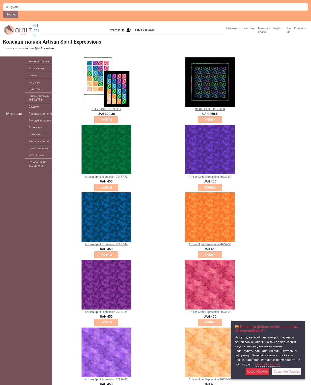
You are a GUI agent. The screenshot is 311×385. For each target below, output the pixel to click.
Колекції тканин (39, 61)
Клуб (276, 28)
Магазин (232, 28)
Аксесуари (35, 127)
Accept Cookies (257, 371)
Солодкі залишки (40, 120)
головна (7, 48)
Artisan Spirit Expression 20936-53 (210, 379)
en (35, 30)
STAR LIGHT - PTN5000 (210, 109)
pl (35, 35)
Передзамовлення (41, 113)
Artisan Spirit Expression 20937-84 (106, 311)
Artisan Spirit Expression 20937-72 (106, 176)
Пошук (11, 14)
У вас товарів (145, 29)
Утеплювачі (36, 155)
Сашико (34, 106)
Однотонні (35, 89)
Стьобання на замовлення (37, 163)
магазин (19, 48)
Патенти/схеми (38, 148)
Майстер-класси (264, 30)
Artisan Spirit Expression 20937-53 (210, 244)
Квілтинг (249, 28)
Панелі (33, 75)
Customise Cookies (287, 371)
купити (106, 119)
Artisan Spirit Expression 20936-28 (210, 311)
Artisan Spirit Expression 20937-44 (106, 244)
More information (267, 364)
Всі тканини (36, 68)
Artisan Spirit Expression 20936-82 (106, 379)
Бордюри (34, 82)
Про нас (288, 30)
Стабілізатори (38, 134)
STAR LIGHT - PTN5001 (106, 109)
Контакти (300, 28)
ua (34, 25)
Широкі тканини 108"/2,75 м (39, 98)
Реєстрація (117, 29)
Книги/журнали (39, 141)
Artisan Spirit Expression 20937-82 (210, 176)
